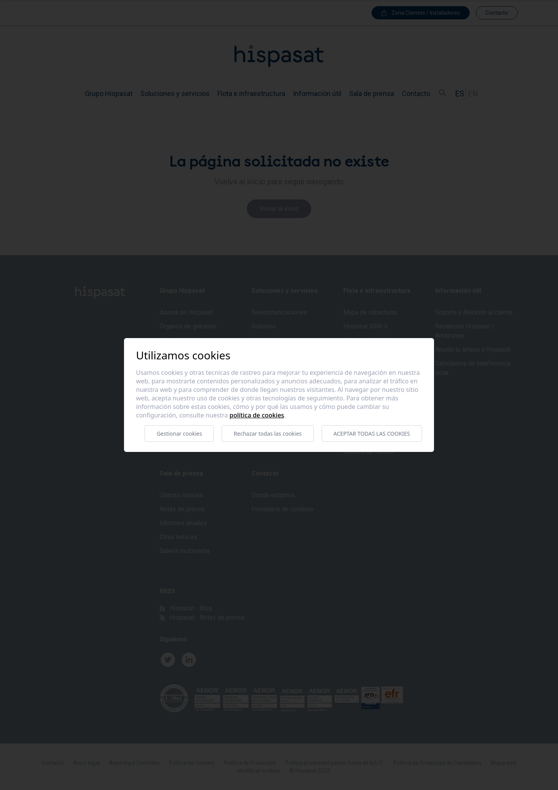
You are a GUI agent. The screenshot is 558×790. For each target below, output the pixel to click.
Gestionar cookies (179, 433)
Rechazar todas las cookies (267, 433)
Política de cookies (256, 415)
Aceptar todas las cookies (372, 433)
